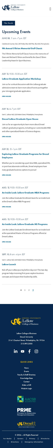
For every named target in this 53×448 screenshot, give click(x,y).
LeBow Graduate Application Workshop (21, 78)
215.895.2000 (26, 343)
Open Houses (6, 96)
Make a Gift (26, 385)
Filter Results (8, 23)
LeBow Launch (9, 264)
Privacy (32, 438)
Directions (15, 442)
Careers (20, 438)
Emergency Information (34, 442)
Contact (26, 381)
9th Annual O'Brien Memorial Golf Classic (22, 48)
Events (26, 371)
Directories (45, 438)
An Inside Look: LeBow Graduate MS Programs (25, 224)
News (26, 368)
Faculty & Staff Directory (26, 375)
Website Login (26, 388)
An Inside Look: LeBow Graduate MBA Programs (25, 192)
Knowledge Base (26, 378)
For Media (7, 438)
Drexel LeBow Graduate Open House (20, 119)
